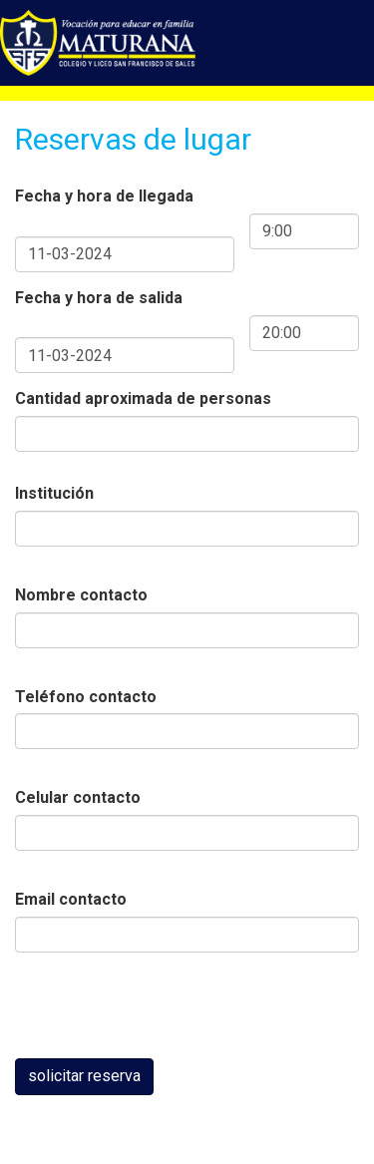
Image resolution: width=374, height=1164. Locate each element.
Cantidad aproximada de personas (143, 398)
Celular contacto (78, 797)
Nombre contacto (81, 594)
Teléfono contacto (86, 696)
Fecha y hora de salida (99, 297)
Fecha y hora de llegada (104, 196)
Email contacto (71, 899)
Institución (54, 493)
